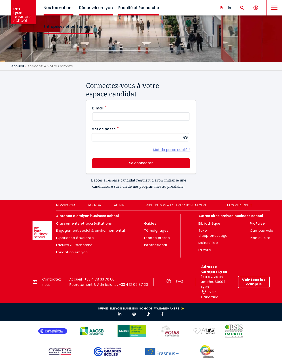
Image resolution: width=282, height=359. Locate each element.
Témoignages (156, 230)
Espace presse (157, 237)
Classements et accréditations (84, 223)
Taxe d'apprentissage (213, 233)
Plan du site (260, 237)
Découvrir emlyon (96, 7)
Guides (150, 223)
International (155, 245)
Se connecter (141, 163)
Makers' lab (208, 242)
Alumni (119, 205)
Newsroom (65, 205)
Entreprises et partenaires (68, 26)
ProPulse (257, 223)
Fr (222, 7)
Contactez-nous (52, 282)
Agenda (94, 205)
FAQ (179, 281)
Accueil (17, 66)
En (230, 7)
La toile (204, 250)
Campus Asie (261, 230)
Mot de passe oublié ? (171, 149)
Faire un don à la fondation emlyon (175, 205)
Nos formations (58, 7)
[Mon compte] (255, 8)
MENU (273, 4)
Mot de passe (104, 129)
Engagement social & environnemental (90, 230)
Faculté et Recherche (138, 7)
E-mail (98, 108)
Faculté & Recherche (74, 245)
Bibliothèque (209, 223)
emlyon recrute (239, 205)
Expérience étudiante (75, 237)
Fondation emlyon (72, 252)
